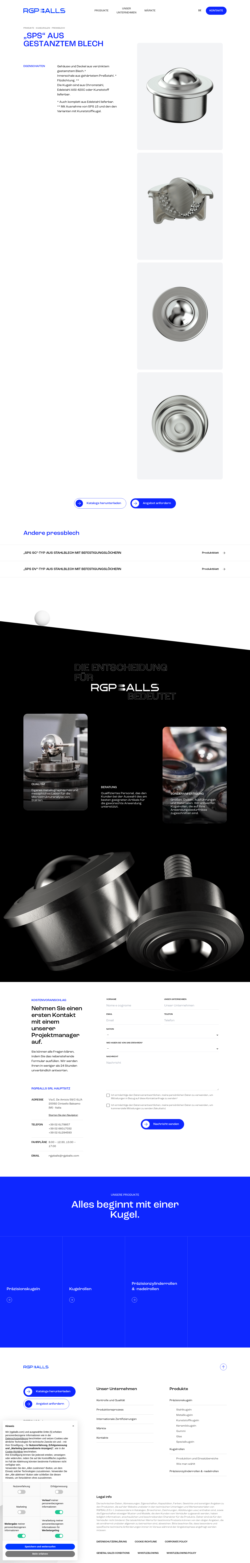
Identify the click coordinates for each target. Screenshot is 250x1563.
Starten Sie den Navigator (63, 1115)
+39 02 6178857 (59, 1124)
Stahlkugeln (184, 1409)
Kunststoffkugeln (187, 1420)
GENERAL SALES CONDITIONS (113, 1553)
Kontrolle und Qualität (110, 1400)
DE (199, 10)
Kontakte (216, 10)
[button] (73, 1426)
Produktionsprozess (110, 1409)
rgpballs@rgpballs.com (64, 1156)
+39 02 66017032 (60, 1128)
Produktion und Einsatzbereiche (197, 1458)
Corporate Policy (176, 1542)
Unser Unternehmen (126, 10)
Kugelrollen (43, 28)
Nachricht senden (166, 1124)
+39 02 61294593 (60, 1132)
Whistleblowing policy (181, 1553)
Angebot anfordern (50, 1403)
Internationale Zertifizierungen (116, 1419)
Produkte (101, 10)
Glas (179, 1436)
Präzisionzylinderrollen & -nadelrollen (194, 1471)
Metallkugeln (184, 1415)
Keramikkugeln (186, 1426)
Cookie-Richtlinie (146, 1542)
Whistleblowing (148, 1553)
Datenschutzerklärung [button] (16, 1438)
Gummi (181, 1431)
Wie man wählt (185, 1464)
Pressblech (58, 28)
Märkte (150, 10)
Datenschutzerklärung (111, 1542)
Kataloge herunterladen (53, 1391)
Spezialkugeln (185, 1442)
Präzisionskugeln (181, 1400)
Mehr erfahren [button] (40, 1553)
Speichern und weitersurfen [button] (40, 1546)
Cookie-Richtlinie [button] (14, 1451)
